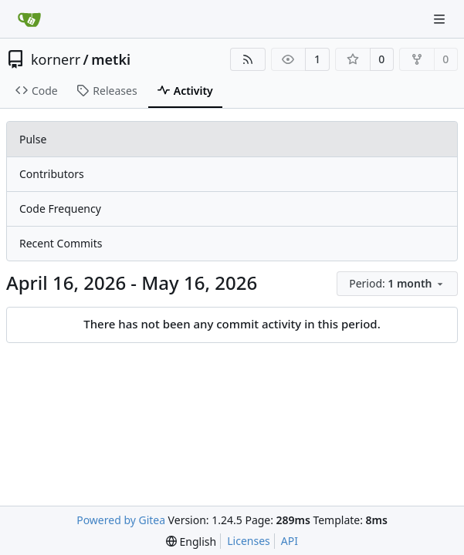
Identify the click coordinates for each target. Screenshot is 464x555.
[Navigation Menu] (440, 19)
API (289, 540)
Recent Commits (60, 243)
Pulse (32, 139)
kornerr (55, 59)
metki (110, 59)
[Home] (29, 19)
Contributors (51, 173)
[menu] (397, 283)
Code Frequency (60, 208)
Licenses (248, 540)
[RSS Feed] (248, 59)
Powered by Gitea (120, 520)
